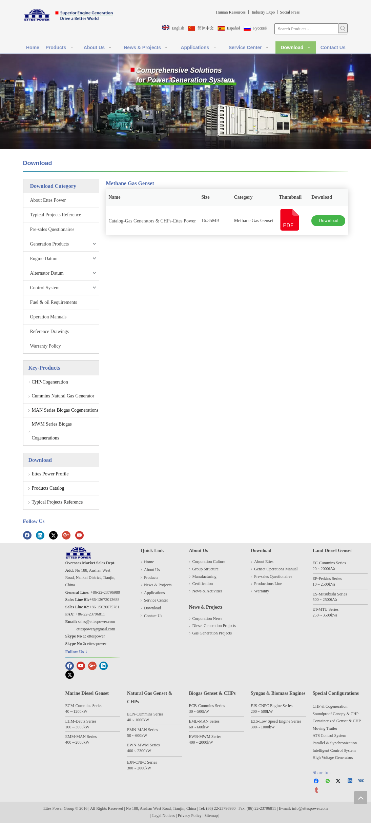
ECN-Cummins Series (145, 714)
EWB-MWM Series (205, 736)
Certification (202, 583)
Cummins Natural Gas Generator (63, 395)
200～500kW (262, 711)
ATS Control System (329, 735)
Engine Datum (44, 258)
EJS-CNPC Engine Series (271, 705)
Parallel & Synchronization (335, 743)
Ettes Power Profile (50, 473)
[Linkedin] (40, 535)
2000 (325, 568)
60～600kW (199, 727)
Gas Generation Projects (212, 633)
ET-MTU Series (326, 609)
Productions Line (268, 583)
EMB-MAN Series (204, 721)
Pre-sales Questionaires (52, 229)
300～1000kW (263, 727)
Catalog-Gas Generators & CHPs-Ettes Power (152, 220)
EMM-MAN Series (81, 736)
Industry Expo (263, 12)
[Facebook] (27, 535)
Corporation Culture (208, 561)
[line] (185, 171)
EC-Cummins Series (329, 563)
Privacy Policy (190, 815)
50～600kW (137, 735)
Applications (154, 592)
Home (149, 562)
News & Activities (207, 591)
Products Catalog (48, 488)
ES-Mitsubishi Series (330, 594)
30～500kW (199, 711)
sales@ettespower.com (96, 621)
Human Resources (230, 12)
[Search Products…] (306, 28)
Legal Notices (163, 815)
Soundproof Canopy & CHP (336, 713)
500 (316, 599)
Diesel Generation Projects (214, 625)
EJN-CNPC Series (142, 762)
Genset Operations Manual (276, 569)
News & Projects (157, 585)
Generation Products (49, 244)
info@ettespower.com (310, 808)
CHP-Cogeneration (50, 382)
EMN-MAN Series (142, 729)
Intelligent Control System (334, 750)
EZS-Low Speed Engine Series (276, 721)
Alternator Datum (47, 273)
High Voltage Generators (333, 757)
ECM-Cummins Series (83, 705)
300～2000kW (139, 768)
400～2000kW (77, 742)
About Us (152, 569)
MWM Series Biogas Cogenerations (52, 431)
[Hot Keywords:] (343, 28)
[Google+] (66, 535)
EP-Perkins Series (327, 578)
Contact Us (153, 615)
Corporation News (207, 618)
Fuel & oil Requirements (53, 302)
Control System (45, 287)
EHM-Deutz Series (81, 721)
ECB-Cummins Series (207, 705)
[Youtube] (79, 535)
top (360, 797)
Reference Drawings (49, 331)
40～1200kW (76, 711)
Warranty (261, 591)
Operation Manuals (48, 316)
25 (323, 584)
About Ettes (263, 561)
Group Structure (205, 569)
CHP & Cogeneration (330, 706)
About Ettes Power (48, 200)
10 (315, 584)
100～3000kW (77, 727)
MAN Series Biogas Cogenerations (65, 410)
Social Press (290, 12)
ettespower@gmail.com (96, 629)
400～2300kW (139, 750)
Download (328, 220)
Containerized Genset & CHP (337, 721)
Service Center (156, 600)
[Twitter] (53, 535)
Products (151, 577)
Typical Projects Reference (55, 214)
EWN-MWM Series (143, 745)
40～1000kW (138, 720)
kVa (332, 568)
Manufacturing (204, 576)
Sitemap (211, 815)
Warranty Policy (45, 346)
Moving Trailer (325, 728)
